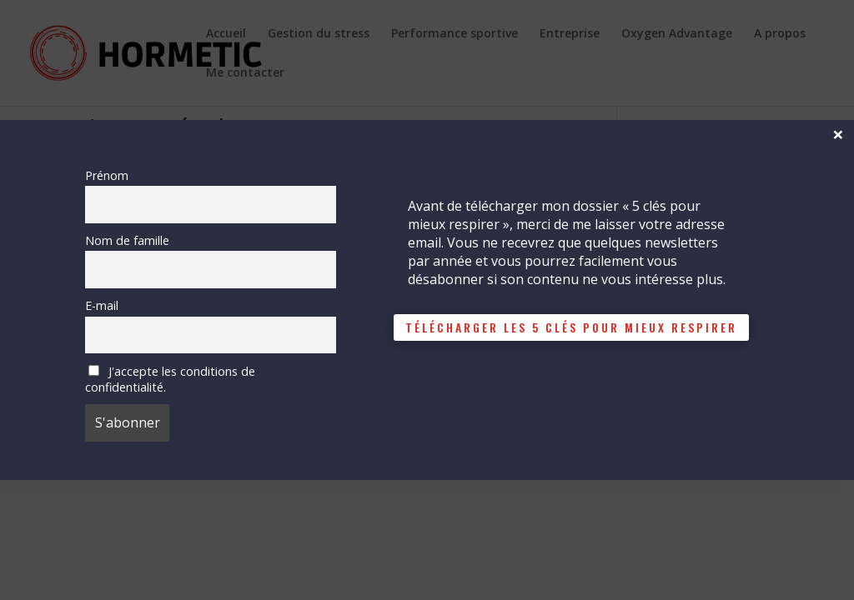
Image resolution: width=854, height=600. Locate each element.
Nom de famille (127, 240)
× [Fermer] (838, 133)
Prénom (106, 175)
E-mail (101, 305)
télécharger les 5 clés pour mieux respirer (571, 327)
